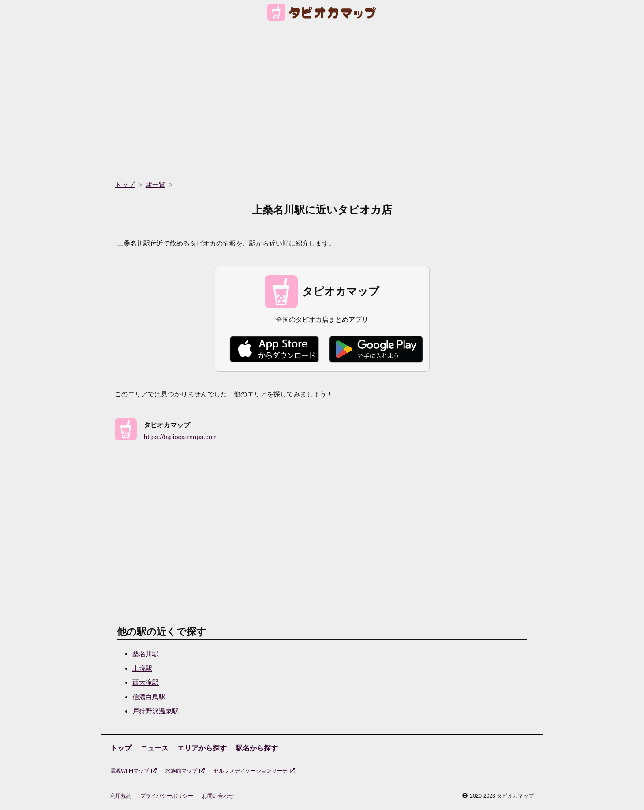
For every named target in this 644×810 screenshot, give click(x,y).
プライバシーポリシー (166, 796)
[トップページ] (322, 14)
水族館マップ (185, 771)
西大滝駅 (145, 682)
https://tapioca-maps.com (181, 436)
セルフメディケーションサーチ (254, 771)
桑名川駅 (145, 653)
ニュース (154, 748)
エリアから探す (202, 748)
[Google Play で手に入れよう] (376, 349)
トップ (120, 748)
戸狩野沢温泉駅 (155, 711)
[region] (322, 97)
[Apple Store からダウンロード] (274, 349)
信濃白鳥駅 (148, 697)
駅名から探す (257, 748)
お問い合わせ (218, 796)
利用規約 (120, 796)
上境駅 (142, 668)
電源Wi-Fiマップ (133, 771)
